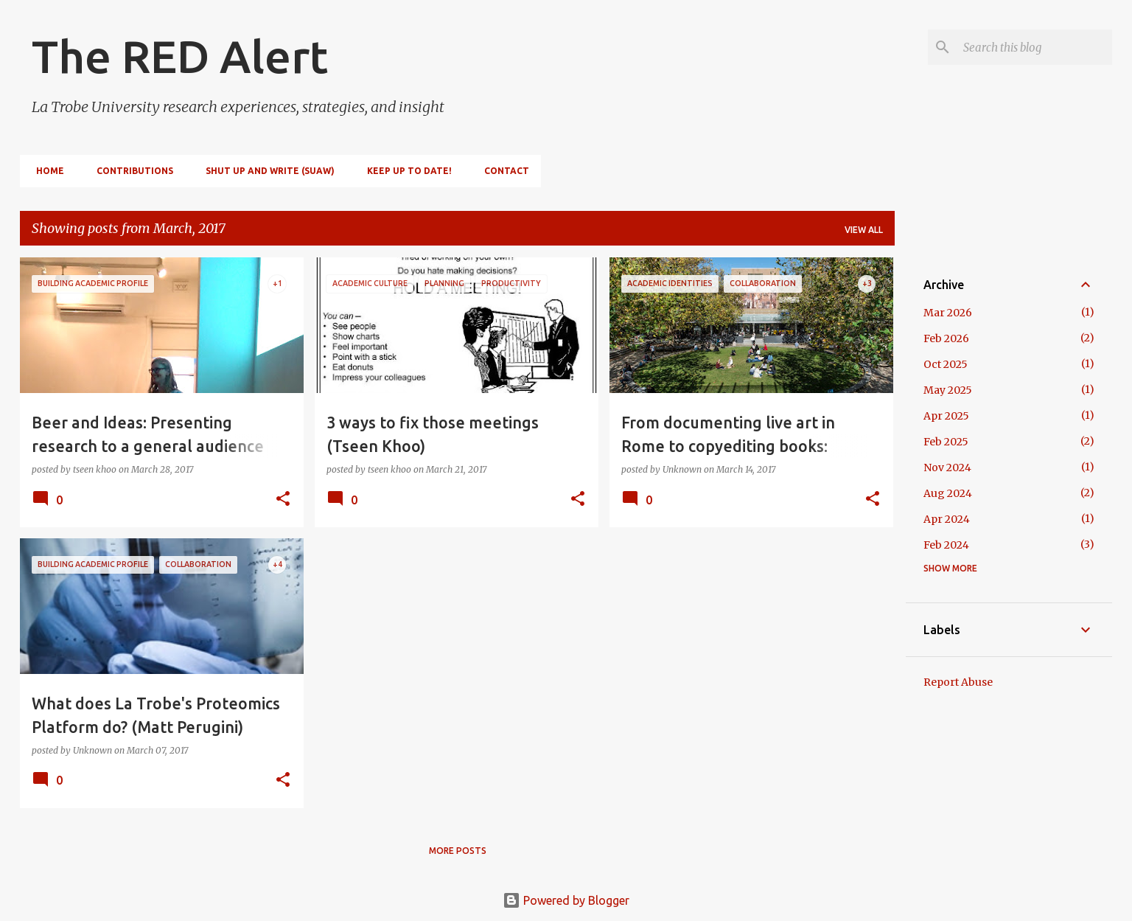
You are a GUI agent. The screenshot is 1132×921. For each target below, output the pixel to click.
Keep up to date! (405, 170)
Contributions (130, 170)
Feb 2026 (946, 338)
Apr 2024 (946, 519)
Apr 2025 (946, 416)
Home (46, 170)
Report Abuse (958, 682)
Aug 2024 (947, 493)
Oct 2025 (945, 364)
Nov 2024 (947, 467)
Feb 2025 (945, 441)
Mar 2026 (947, 312)
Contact (502, 170)
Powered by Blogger (566, 900)
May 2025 (947, 390)
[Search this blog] (1034, 47)
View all (864, 229)
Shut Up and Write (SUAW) (265, 170)
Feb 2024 (946, 545)
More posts (457, 850)
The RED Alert (180, 56)
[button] (283, 500)
